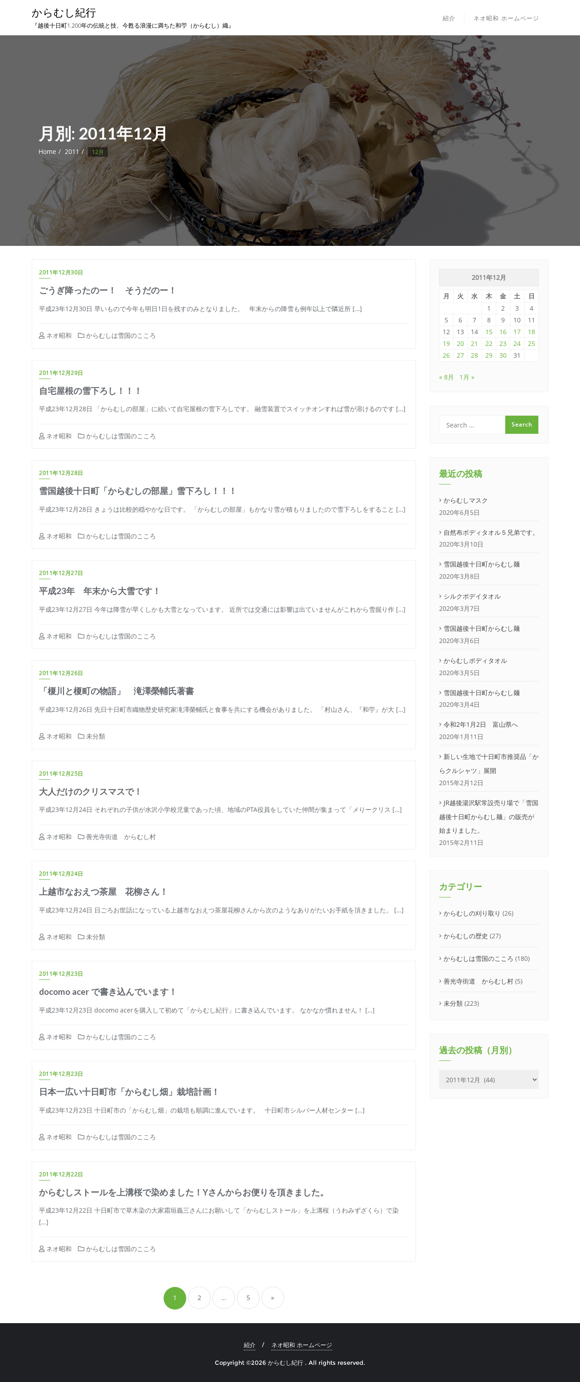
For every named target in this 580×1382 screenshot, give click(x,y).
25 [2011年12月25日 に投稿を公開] (531, 343)
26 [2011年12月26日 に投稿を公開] (446, 355)
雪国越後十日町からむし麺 (482, 564)
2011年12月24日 (61, 874)
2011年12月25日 (61, 773)
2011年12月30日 (61, 272)
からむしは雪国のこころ (117, 335)
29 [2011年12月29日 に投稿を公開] (489, 355)
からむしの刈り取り (472, 913)
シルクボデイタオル (472, 596)
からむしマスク (466, 500)
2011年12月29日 (61, 373)
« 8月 (446, 377)
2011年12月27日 (61, 573)
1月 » (466, 377)
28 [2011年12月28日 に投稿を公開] (474, 355)
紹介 (250, 1344)
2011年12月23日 (61, 974)
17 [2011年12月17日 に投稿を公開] (517, 331)
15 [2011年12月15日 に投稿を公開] (489, 331)
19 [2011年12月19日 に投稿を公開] (446, 343)
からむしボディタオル (475, 660)
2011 (72, 151)
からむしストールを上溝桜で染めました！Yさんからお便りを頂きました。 (184, 1192)
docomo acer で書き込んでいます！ (108, 991)
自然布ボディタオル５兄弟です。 (491, 532)
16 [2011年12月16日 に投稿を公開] (503, 331)
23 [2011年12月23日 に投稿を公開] (503, 343)
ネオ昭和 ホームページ (301, 1344)
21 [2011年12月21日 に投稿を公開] (474, 343)
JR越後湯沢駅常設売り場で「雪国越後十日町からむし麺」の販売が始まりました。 (488, 816)
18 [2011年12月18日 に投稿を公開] (531, 331)
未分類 (91, 736)
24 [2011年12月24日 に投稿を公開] (517, 343)
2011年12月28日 (61, 473)
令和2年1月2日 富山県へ (481, 724)
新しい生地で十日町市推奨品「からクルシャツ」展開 (489, 763)
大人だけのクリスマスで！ (90, 791)
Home (47, 151)
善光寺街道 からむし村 (117, 836)
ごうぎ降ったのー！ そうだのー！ (108, 290)
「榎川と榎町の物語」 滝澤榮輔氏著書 (116, 691)
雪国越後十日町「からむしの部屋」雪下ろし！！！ (138, 490)
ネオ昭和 (55, 335)
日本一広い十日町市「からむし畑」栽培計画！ (129, 1091)
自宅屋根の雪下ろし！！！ (90, 390)
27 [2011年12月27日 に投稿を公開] (460, 355)
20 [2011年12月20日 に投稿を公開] (460, 343)
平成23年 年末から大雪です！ (100, 590)
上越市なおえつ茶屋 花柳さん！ (103, 891)
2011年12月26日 (61, 673)
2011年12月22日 (61, 1174)
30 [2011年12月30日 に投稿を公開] (503, 355)
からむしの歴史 (466, 935)
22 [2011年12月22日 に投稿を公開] (489, 343)
